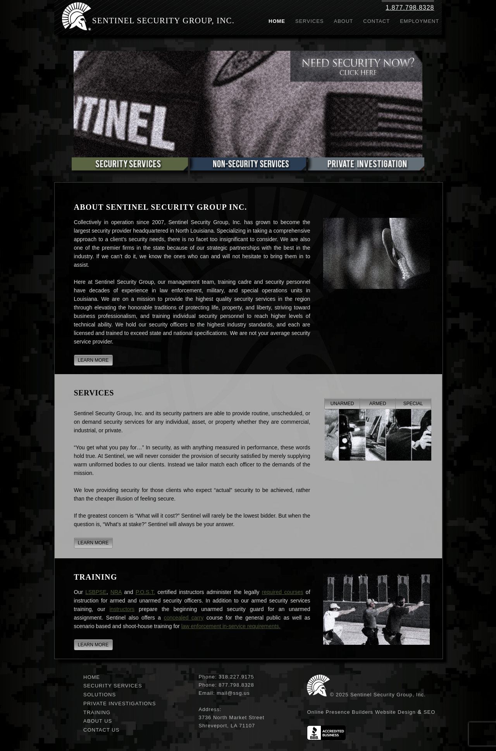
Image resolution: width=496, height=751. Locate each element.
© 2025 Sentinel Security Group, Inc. (377, 694)
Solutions (99, 694)
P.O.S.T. (145, 592)
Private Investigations (119, 703)
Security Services (112, 686)
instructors (122, 609)
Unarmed (342, 403)
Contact (376, 21)
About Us (97, 721)
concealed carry (184, 618)
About (343, 21)
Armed (377, 403)
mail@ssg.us (233, 693)
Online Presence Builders (340, 712)
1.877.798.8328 (410, 7)
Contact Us (101, 730)
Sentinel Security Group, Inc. (163, 20)
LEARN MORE (93, 360)
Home (277, 21)
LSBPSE (95, 592)
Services (309, 21)
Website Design (395, 712)
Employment (419, 21)
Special (413, 403)
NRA (116, 592)
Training (96, 712)
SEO (429, 712)
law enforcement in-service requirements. (231, 626)
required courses (282, 592)
